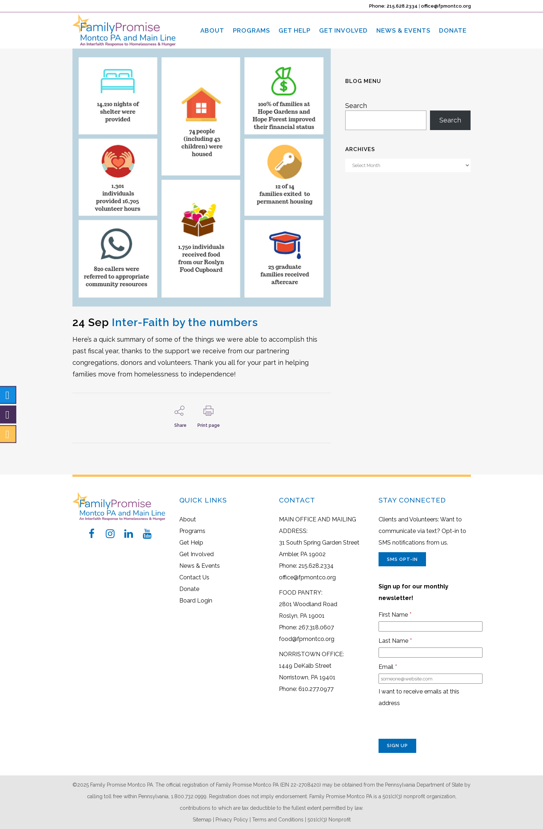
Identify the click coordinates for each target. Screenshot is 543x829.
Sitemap (202, 819)
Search (356, 105)
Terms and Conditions (278, 819)
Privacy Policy (232, 819)
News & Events (199, 565)
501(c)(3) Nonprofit (329, 819)
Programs (192, 531)
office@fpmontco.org (446, 6)
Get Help (191, 542)
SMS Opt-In (402, 559)
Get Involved (196, 554)
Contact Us (194, 577)
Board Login (195, 600)
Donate (189, 589)
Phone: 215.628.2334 (393, 6)
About (187, 519)
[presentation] (434, 725)
